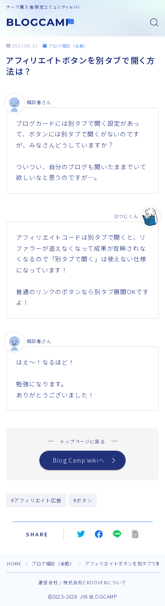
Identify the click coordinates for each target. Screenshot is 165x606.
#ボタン (82, 500)
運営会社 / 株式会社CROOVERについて (82, 582)
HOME (14, 563)
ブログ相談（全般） (66, 46)
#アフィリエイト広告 (36, 500)
